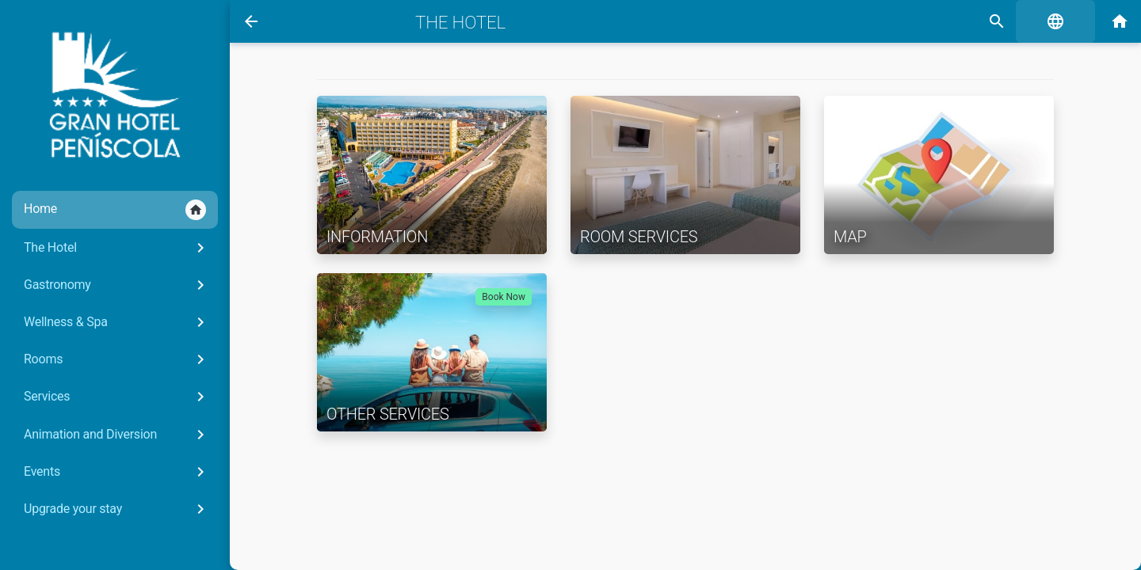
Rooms (117, 359)
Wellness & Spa (117, 322)
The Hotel (117, 247)
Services (117, 396)
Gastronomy (117, 285)
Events (117, 471)
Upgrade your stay (117, 509)
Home (115, 210)
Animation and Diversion (117, 434)
